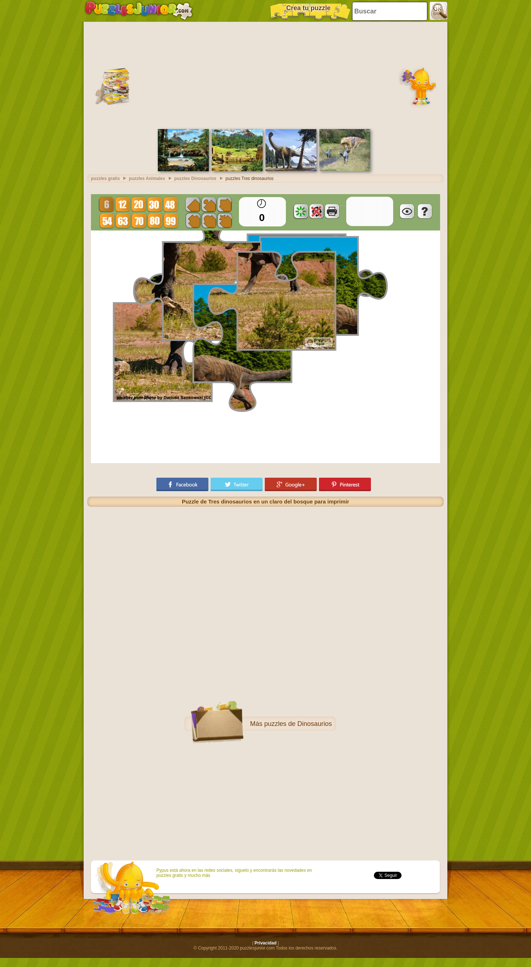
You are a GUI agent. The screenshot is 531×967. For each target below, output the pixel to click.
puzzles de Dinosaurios (298, 723)
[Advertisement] (265, 74)
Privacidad (266, 943)
